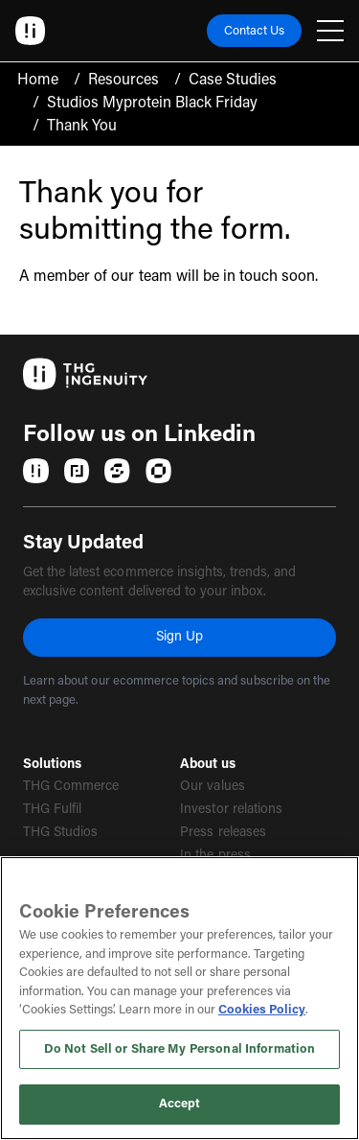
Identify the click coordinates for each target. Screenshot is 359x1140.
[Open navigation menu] (330, 30)
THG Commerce (71, 787)
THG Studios (60, 833)
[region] (179, 998)
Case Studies (233, 80)
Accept (180, 1104)
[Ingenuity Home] (30, 30)
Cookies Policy (261, 1010)
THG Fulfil (52, 810)
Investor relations (231, 810)
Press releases (222, 833)
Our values (212, 787)
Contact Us (254, 31)
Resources (123, 80)
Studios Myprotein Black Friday (152, 103)
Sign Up (179, 637)
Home (37, 80)
